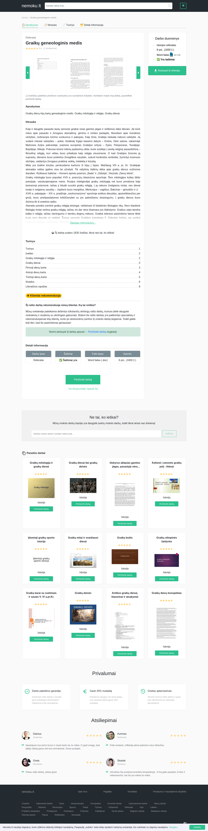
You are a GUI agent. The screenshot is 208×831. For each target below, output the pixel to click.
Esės (61, 803)
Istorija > (26, 17)
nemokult (31, 5)
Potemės (84, 811)
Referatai (38, 360)
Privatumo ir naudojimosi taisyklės (169, 791)
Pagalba (107, 791)
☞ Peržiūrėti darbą (95, 331)
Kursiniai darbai (115, 803)
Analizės (25, 803)
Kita (141, 807)
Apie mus (82, 791)
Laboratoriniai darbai (138, 803)
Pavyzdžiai (27, 807)
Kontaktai (132, 791)
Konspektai (96, 803)
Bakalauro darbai (159, 811)
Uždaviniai (113, 807)
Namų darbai (160, 803)
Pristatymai (52, 811)
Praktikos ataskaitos (31, 811)
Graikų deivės (83, 593)
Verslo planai (117, 811)
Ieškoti (169, 433)
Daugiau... (174, 827)
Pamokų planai (28, 815)
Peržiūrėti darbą (83, 379)
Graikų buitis (125, 537)
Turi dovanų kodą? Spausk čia (83, 389)
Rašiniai (42, 807)
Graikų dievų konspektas (167, 593)
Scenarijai (75, 815)
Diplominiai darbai (44, 803)
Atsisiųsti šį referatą (167, 70)
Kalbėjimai (100, 811)
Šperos (72, 807)
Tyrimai (98, 807)
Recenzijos (58, 807)
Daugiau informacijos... (83, 223)
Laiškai (153, 807)
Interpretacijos (77, 803)
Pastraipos (68, 811)
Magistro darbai (137, 811)
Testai (85, 807)
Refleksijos (60, 815)
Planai (45, 815)
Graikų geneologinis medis (43, 17)
